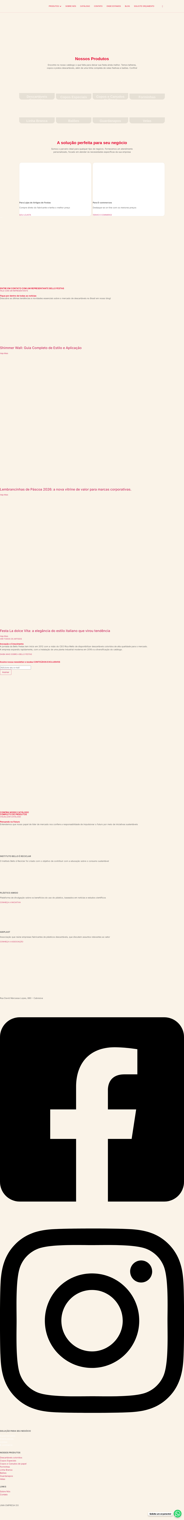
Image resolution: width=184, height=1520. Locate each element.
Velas (2, 1479)
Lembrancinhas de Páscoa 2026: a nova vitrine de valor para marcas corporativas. (65, 489)
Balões (3, 1473)
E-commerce (6, 1445)
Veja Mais (4, 353)
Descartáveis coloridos (11, 1457)
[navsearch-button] (162, 6)
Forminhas (5, 1466)
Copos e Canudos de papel (13, 1463)
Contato (4, 1494)
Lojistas (3, 1442)
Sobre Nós (5, 1491)
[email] (15, 667)
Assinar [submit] (5, 672)
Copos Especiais (8, 1460)
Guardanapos (6, 1476)
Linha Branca (6, 1470)
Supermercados (7, 1436)
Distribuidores (6, 1439)
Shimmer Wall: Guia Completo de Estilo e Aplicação (41, 348)
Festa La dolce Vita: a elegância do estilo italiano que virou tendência (55, 631)
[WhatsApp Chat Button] (177, 1513)
